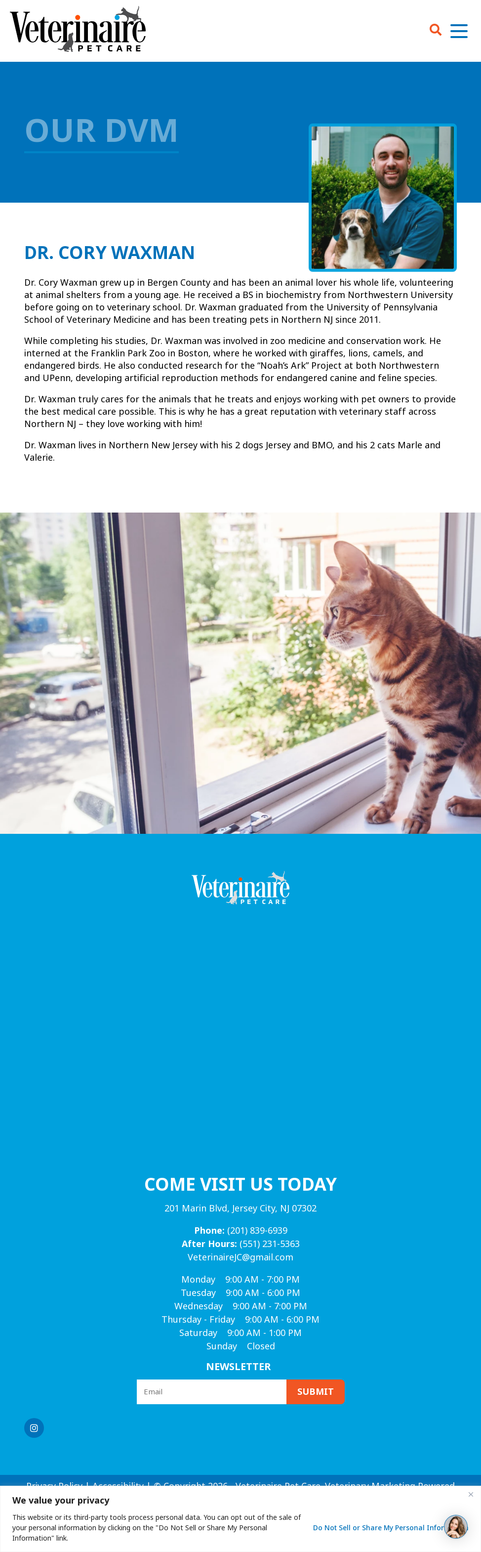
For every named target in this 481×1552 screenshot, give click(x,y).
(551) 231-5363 (241, 1244)
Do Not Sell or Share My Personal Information (391, 1528)
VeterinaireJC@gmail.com (240, 1257)
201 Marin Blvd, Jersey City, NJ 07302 (240, 1208)
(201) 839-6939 (240, 1230)
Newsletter (238, 1367)
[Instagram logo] (34, 1428)
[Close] (471, 1494)
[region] (240, 1519)
